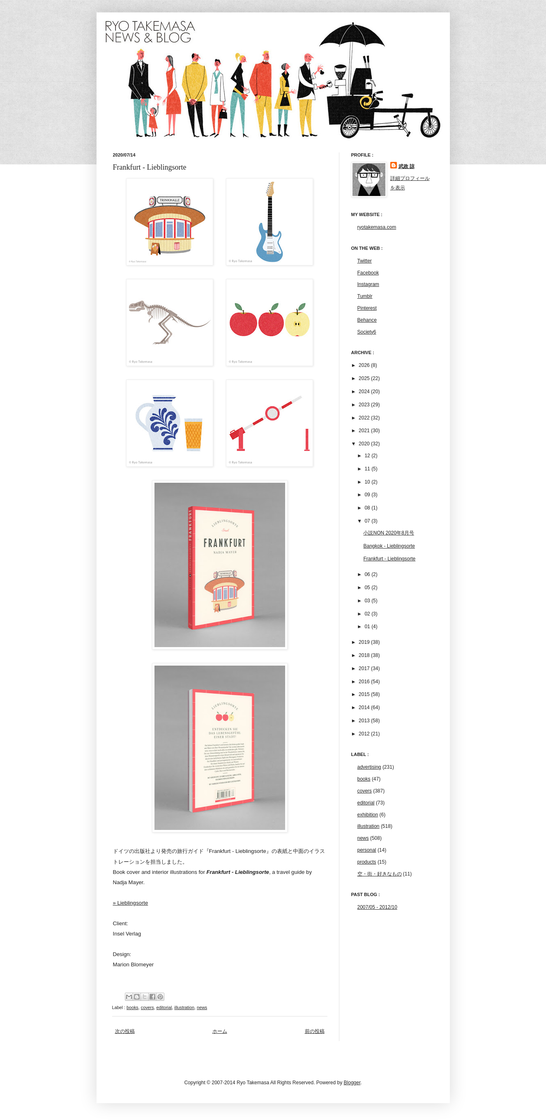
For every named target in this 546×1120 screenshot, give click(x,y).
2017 (365, 668)
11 (367, 469)
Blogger (352, 1082)
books (132, 1007)
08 (367, 508)
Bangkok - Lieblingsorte (389, 546)
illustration (184, 1007)
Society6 (366, 332)
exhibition (367, 815)
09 (367, 495)
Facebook (368, 273)
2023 (365, 405)
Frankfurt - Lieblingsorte (389, 559)
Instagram (368, 284)
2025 (365, 378)
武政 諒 (407, 166)
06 (367, 574)
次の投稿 (125, 1031)
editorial (164, 1007)
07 (367, 521)
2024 (365, 391)
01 (367, 626)
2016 (365, 681)
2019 (365, 642)
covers (147, 1007)
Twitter (364, 261)
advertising (369, 767)
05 (367, 587)
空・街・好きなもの (379, 874)
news (202, 1007)
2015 (365, 694)
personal (366, 850)
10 (367, 482)
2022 (365, 418)
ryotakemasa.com (376, 227)
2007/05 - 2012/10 (377, 907)
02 (367, 614)
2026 (365, 365)
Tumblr (365, 296)
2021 (365, 430)
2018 (365, 655)
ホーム (219, 1031)
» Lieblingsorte (130, 903)
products (366, 862)
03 (367, 601)
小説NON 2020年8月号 (388, 533)
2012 (365, 734)
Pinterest (367, 308)
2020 (365, 444)
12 (367, 456)
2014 (365, 707)
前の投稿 (315, 1031)
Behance (367, 320)
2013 (365, 721)
